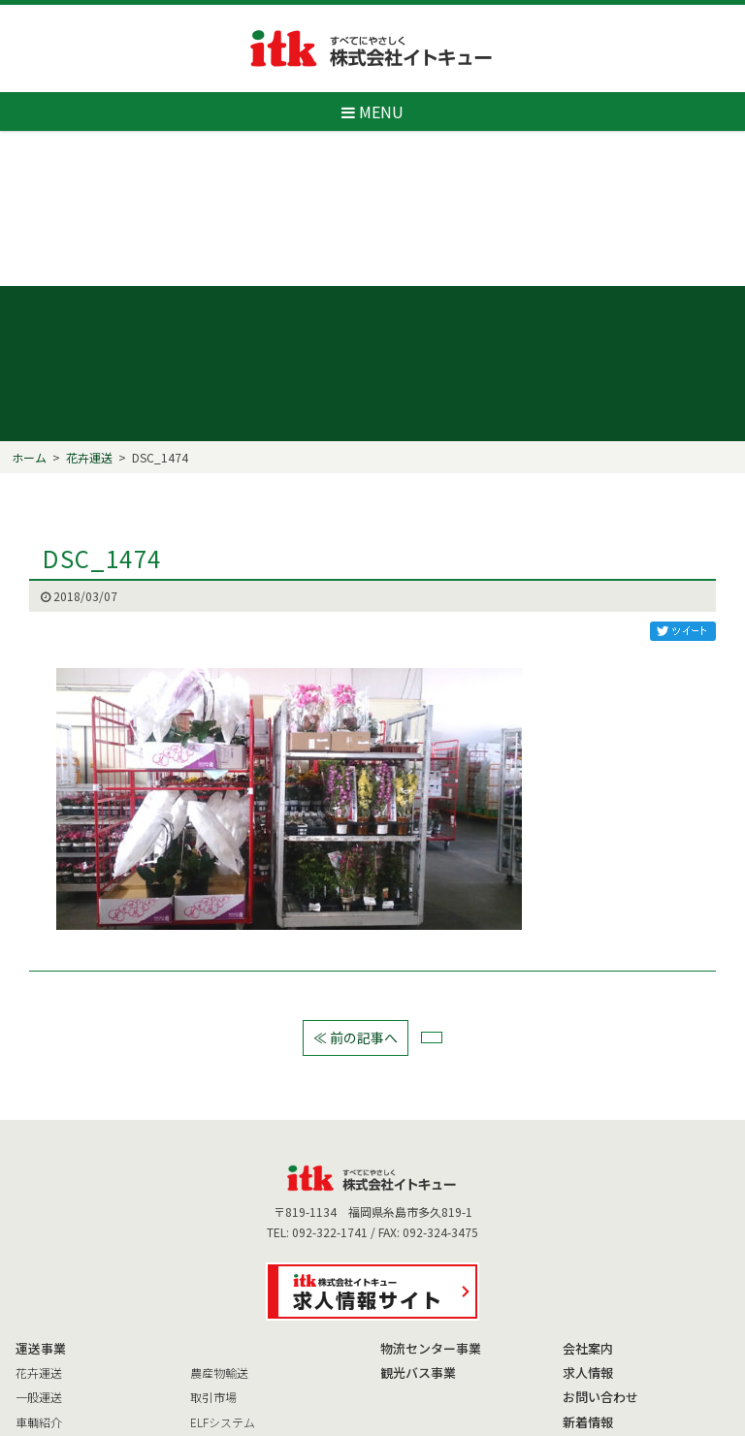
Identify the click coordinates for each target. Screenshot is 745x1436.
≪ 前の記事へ (355, 940)
